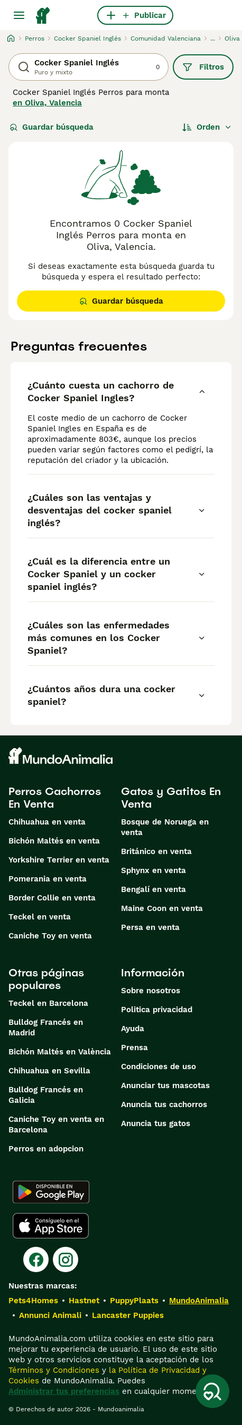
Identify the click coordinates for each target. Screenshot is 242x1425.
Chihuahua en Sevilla (49, 1070)
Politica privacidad (156, 1009)
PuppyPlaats (134, 1300)
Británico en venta (156, 851)
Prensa (134, 1047)
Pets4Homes (33, 1300)
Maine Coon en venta (162, 908)
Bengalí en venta (153, 889)
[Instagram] (65, 1259)
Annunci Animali (50, 1315)
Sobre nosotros (150, 990)
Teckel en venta (39, 917)
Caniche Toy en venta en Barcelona (56, 1124)
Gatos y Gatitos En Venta (171, 797)
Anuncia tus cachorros (164, 1104)
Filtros (203, 67)
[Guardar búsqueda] (212, 1391)
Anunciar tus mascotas (165, 1085)
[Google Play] (51, 1192)
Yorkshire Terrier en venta (58, 860)
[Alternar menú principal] (19, 15)
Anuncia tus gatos (155, 1123)
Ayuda (132, 1028)
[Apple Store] (50, 1225)
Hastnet (84, 1300)
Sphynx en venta (153, 870)
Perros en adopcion (45, 1148)
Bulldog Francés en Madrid (45, 1027)
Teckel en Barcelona (48, 1003)
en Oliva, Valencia (47, 103)
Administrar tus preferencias (63, 1391)
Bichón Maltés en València (59, 1051)
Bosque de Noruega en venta (165, 827)
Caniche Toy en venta (50, 936)
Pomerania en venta (47, 879)
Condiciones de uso (158, 1066)
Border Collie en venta (52, 898)
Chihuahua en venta (47, 822)
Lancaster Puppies (128, 1315)
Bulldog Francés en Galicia (45, 1095)
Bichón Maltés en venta (54, 841)
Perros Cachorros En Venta (54, 797)
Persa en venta (150, 927)
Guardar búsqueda (52, 127)
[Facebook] (36, 1259)
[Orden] (207, 127)
